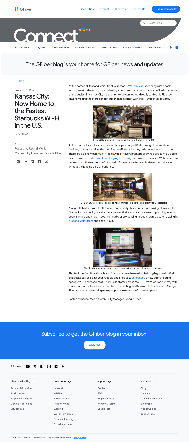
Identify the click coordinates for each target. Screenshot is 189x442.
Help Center (106, 398)
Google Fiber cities (21, 403)
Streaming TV (61, 398)
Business (120, 9)
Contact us (104, 388)
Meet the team (109, 47)
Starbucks (137, 86)
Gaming (58, 408)
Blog (143, 388)
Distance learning (63, 419)
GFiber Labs (148, 414)
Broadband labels (63, 424)
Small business (19, 393)
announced (138, 277)
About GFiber (148, 408)
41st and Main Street (81, 221)
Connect (51, 36)
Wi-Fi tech (59, 393)
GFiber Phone (61, 403)
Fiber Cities (87, 9)
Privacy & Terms (106, 403)
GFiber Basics (156, 47)
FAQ (100, 393)
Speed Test (104, 408)
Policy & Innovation (133, 47)
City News (41, 47)
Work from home (63, 414)
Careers (145, 393)
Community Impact (85, 47)
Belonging (146, 403)
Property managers (21, 398)
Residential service (21, 388)
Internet (104, 9)
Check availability (166, 9)
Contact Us (138, 9)
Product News (22, 47)
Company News (60, 47)
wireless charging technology (115, 158)
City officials (17, 408)
